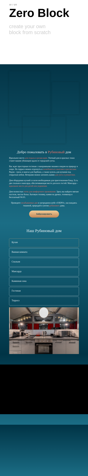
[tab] (14, 243)
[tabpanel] (44, 330)
